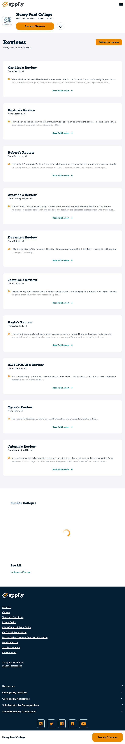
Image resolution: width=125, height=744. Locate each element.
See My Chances (108, 737)
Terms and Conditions (12, 617)
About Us (6, 607)
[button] (60, 26)
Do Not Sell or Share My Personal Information (25, 637)
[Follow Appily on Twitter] (51, 723)
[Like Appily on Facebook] (62, 723)
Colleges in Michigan (21, 572)
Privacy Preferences (12, 666)
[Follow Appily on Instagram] (41, 723)
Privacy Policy (9, 622)
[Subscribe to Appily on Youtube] (83, 723)
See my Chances (35, 26)
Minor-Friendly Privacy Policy (16, 627)
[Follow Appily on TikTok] (72, 723)
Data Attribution (10, 642)
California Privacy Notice (14, 632)
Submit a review (109, 42)
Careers (6, 612)
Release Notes (9, 652)
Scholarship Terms (11, 647)
